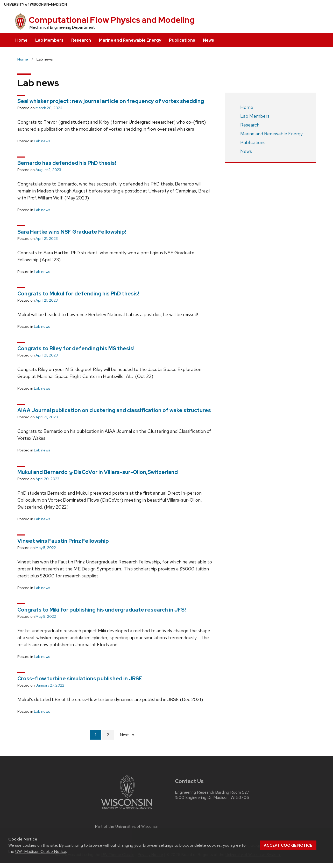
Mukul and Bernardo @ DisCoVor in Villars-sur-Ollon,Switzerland (97, 472)
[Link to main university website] (127, 810)
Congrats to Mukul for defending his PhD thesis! (78, 293)
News (208, 40)
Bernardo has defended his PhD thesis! (66, 163)
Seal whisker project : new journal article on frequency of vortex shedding (110, 101)
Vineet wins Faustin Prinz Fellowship (63, 541)
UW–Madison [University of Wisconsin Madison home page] (35, 4)
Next (129, 735)
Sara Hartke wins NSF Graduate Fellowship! (71, 231)
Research (81, 40)
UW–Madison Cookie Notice (40, 851)
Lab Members (49, 40)
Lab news (42, 141)
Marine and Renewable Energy (130, 40)
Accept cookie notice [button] (288, 845)
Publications (182, 40)
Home (21, 40)
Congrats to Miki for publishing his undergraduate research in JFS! (101, 609)
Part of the (126, 826)
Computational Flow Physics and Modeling (112, 19)
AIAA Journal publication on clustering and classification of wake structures (114, 410)
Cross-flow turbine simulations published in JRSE (79, 678)
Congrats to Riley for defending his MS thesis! (75, 348)
